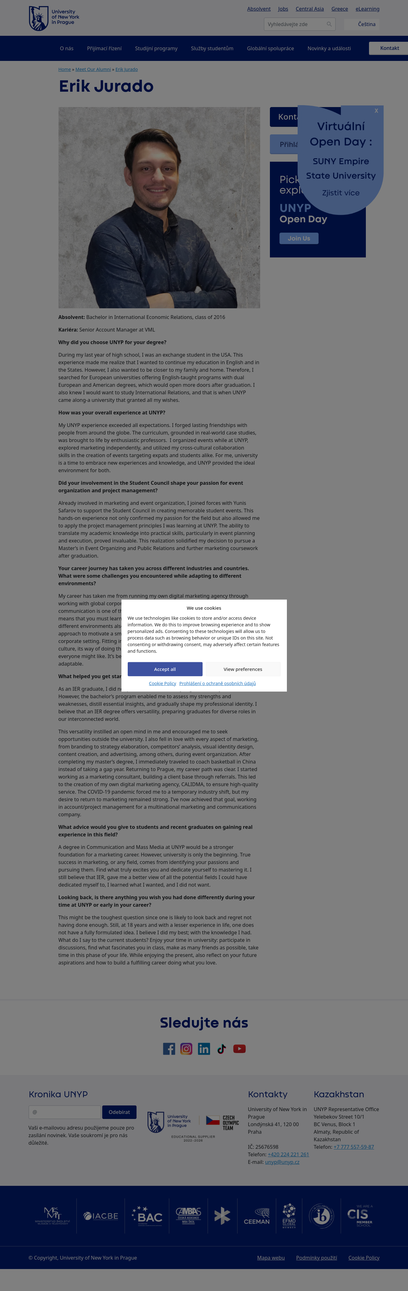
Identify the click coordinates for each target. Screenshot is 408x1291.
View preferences (243, 669)
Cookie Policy (162, 683)
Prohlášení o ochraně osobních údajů (217, 683)
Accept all (165, 669)
